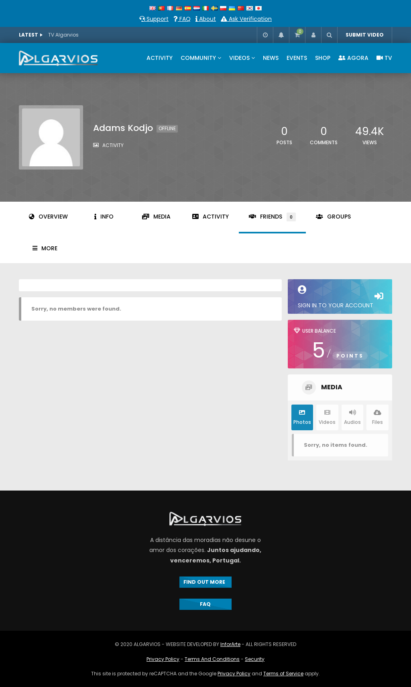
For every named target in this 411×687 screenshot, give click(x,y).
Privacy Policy (162, 659)
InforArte (230, 644)
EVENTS (297, 58)
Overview (48, 217)
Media (156, 217)
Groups (333, 217)
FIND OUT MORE (205, 582)
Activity (210, 217)
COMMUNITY (198, 58)
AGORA (353, 58)
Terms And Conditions (212, 659)
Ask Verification (246, 19)
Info (104, 217)
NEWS (271, 58)
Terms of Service (283, 673)
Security (255, 659)
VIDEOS (239, 58)
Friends (272, 217)
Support (154, 19)
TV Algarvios (63, 34)
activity (113, 145)
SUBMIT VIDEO (365, 34)
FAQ (182, 19)
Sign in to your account (340, 297)
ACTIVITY (159, 58)
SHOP (322, 58)
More (45, 248)
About (205, 19)
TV (384, 58)
